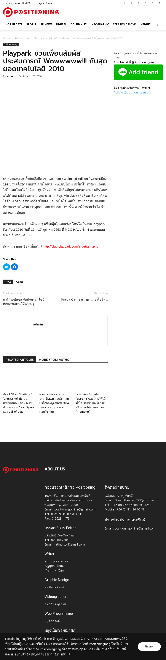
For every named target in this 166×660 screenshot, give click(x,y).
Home (7, 38)
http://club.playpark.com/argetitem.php (70, 246)
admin (11, 76)
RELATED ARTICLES (20, 359)
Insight (145, 24)
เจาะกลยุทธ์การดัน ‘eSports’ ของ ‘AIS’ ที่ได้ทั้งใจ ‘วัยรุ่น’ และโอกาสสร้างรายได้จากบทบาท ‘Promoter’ (90, 403)
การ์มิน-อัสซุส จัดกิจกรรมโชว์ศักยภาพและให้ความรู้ (23, 302)
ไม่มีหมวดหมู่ (22, 38)
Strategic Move (124, 24)
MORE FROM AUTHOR (55, 359)
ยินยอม (149, 646)
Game (19, 281)
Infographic (100, 24)
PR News (46, 24)
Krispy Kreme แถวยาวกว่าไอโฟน (84, 299)
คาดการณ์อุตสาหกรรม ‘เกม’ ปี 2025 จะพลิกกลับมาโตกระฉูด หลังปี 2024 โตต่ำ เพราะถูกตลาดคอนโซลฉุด (54, 403)
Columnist (79, 24)
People (31, 24)
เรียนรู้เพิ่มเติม (73, 654)
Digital (61, 24)
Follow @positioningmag (131, 92)
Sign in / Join (45, 3)
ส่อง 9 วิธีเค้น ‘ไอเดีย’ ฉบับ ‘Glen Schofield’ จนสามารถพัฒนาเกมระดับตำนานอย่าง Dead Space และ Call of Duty (19, 403)
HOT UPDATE (13, 24)
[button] (158, 25)
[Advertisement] (55, 164)
